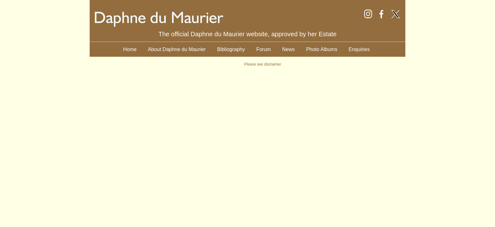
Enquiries (359, 49)
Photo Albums (321, 49)
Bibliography (231, 49)
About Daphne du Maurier (177, 49)
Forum (263, 49)
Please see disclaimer (262, 64)
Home (130, 49)
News (288, 49)
